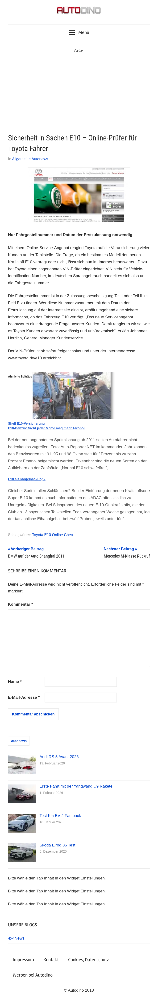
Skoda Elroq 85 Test (57, 845)
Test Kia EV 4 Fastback (60, 815)
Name (15, 681)
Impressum (23, 960)
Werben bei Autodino (33, 975)
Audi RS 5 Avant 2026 (59, 757)
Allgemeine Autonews (30, 159)
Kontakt (51, 960)
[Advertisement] (79, 89)
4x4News (16, 938)
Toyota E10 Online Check (53, 535)
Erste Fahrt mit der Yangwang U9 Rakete (76, 786)
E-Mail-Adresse (24, 697)
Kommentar (20, 604)
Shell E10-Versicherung (26, 423)
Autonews (19, 741)
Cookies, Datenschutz (88, 960)
